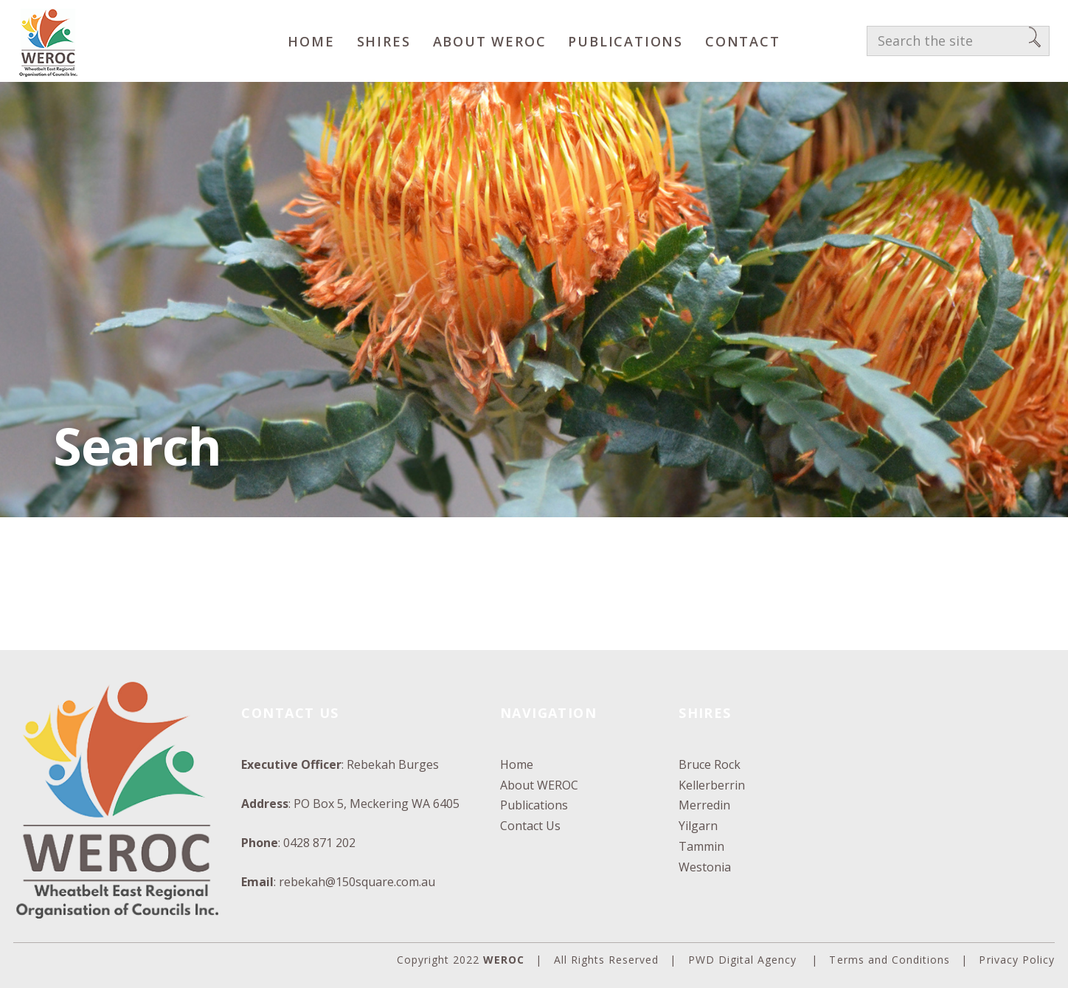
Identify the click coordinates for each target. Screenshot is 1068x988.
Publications (534, 805)
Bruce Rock (710, 764)
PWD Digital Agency (742, 960)
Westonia (705, 867)
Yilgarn (698, 826)
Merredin (704, 805)
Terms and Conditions (889, 960)
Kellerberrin (712, 785)
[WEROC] (48, 41)
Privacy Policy (1017, 960)
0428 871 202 (319, 843)
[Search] (1035, 41)
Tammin (701, 846)
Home (516, 764)
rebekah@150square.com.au (357, 882)
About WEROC (539, 785)
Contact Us (530, 826)
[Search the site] (958, 41)
